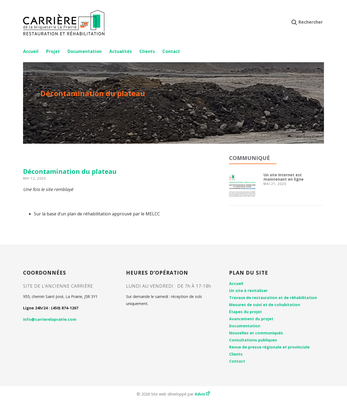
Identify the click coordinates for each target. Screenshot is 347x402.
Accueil (30, 51)
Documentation (85, 51)
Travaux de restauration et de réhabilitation (273, 297)
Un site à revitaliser (248, 290)
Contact (171, 51)
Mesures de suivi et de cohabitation (264, 304)
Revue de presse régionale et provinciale (269, 347)
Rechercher (307, 22)
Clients (147, 51)
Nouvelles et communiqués (256, 332)
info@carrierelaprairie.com (49, 319)
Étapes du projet (245, 311)
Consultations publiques (253, 340)
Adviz (203, 394)
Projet (53, 51)
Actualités (120, 51)
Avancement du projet (251, 318)
